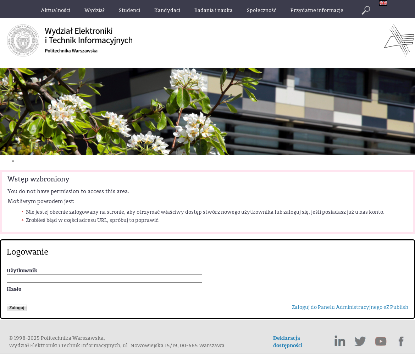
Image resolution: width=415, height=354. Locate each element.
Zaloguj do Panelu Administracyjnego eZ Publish (350, 307)
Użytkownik (22, 270)
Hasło (14, 289)
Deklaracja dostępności (288, 341)
